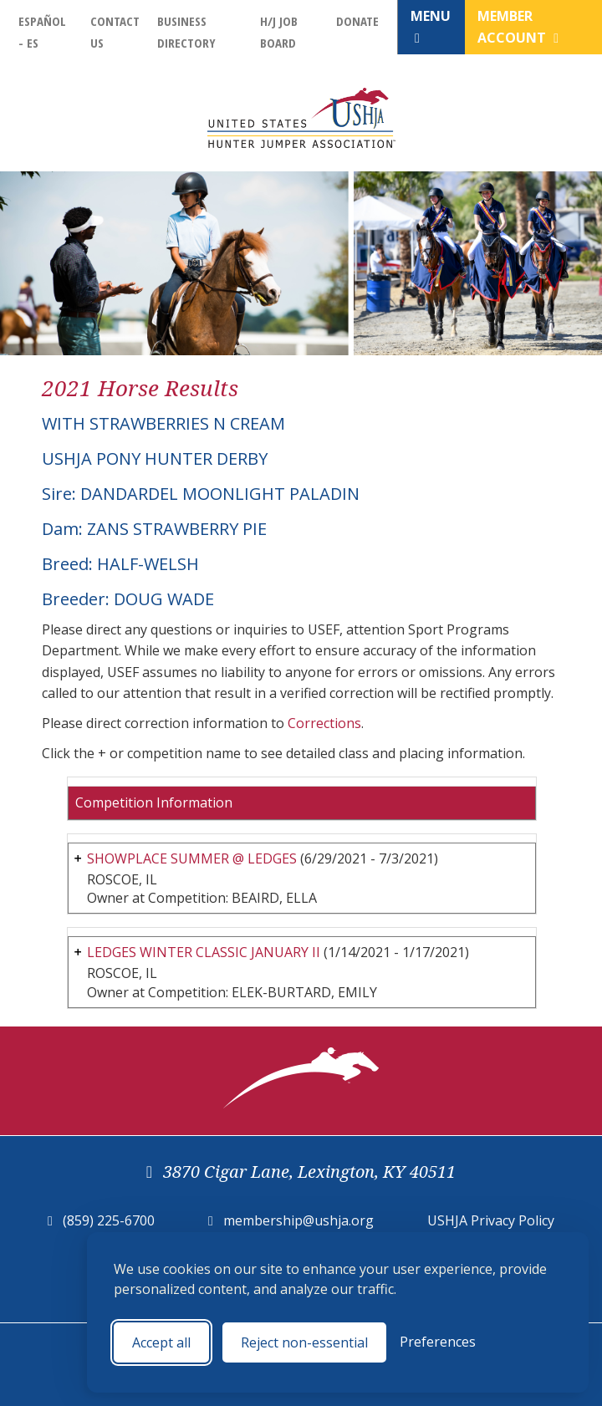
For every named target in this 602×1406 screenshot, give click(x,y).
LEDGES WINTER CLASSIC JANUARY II (203, 952)
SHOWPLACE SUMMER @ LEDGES (192, 858)
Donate (357, 21)
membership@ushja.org (298, 1220)
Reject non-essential (304, 1342)
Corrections (324, 723)
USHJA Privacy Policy (490, 1220)
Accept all (161, 1342)
